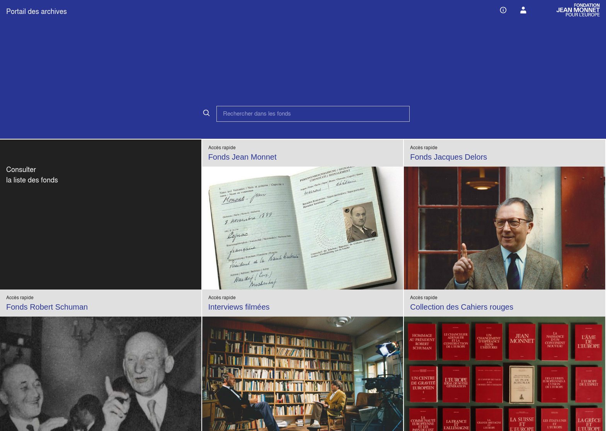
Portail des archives (36, 11)
